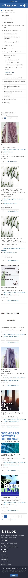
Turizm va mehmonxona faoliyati (13, 78)
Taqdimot (7, 57)
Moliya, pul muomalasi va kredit (12, 30)
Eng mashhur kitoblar (6, 561)
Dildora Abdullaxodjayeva (11, 295)
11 (8, 519)
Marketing (6, 102)
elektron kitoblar (9, 10)
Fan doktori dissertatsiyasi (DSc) (14, 65)
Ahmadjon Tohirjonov (10, 203)
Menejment (7, 96)
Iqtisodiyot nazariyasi (9, 55)
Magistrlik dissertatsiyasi (12, 62)
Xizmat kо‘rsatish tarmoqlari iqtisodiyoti (11, 38)
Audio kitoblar (4, 557)
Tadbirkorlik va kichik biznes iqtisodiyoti (12, 87)
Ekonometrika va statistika (11, 34)
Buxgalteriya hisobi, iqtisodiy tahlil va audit (14, 26)
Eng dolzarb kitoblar (6, 564)
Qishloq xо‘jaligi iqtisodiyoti (11, 42)
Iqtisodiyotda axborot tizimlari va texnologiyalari (13, 92)
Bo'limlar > (3, 554)
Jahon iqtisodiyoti (8, 48)
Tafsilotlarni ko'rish (12, 161)
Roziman (13, 575)
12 (12, 519)
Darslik (7, 70)
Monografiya (8, 74)
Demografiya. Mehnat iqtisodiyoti (13, 52)
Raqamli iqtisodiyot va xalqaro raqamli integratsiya (14, 82)
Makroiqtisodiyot (8, 22)
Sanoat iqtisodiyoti (9, 45)
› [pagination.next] (15, 519)
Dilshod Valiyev (8, 152)
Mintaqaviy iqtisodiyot (10, 99)
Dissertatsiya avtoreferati (12, 60)
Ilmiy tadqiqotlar (8, 19)
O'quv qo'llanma (9, 72)
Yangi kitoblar (4, 559)
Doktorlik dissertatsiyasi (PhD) (13, 67)
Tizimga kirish (14, 1)
